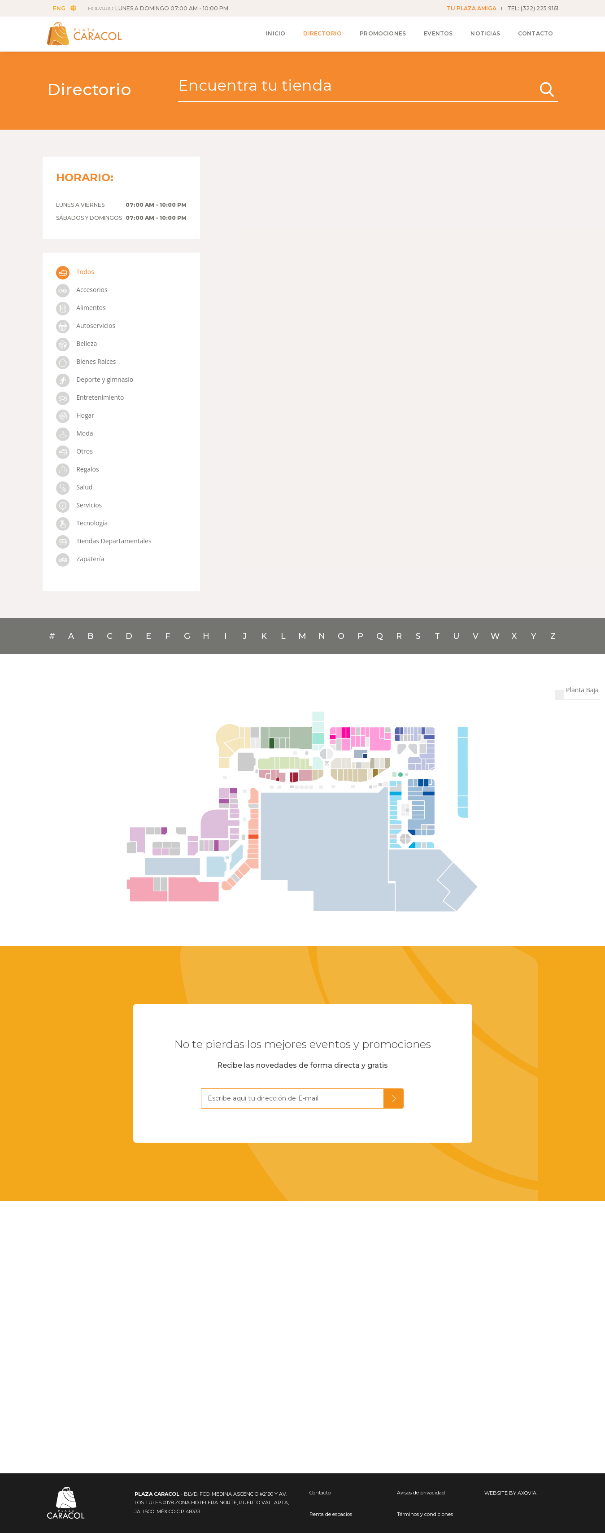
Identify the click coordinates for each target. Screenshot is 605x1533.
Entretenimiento (90, 397)
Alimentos (81, 307)
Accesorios (82, 289)
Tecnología (82, 523)
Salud (74, 487)
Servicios (79, 505)
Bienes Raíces (86, 361)
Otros (74, 451)
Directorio (321, 32)
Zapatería (80, 559)
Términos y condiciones (425, 1514)
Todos (75, 271)
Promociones (381, 32)
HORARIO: (159, 8)
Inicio (273, 32)
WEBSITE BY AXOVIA (510, 1493)
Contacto (533, 32)
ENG (65, 8)
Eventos (436, 32)
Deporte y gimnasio (95, 379)
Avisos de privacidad (421, 1492)
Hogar (75, 415)
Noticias (483, 32)
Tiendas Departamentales (104, 541)
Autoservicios (86, 325)
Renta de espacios (330, 1514)
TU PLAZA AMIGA (471, 8)
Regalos (77, 469)
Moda (74, 433)
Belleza (76, 343)
